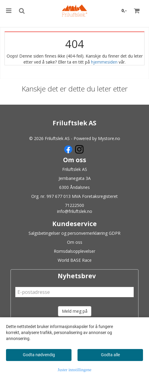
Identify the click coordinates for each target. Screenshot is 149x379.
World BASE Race (75, 260)
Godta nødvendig (39, 354)
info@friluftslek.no (74, 211)
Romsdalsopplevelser (74, 251)
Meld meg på (74, 311)
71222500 (74, 205)
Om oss (74, 242)
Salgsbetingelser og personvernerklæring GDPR (74, 233)
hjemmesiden (104, 62)
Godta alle (110, 354)
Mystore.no (109, 138)
